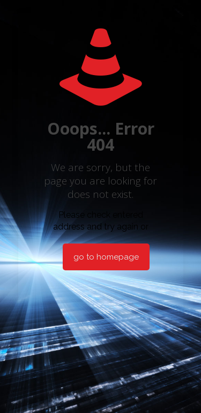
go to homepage (106, 257)
